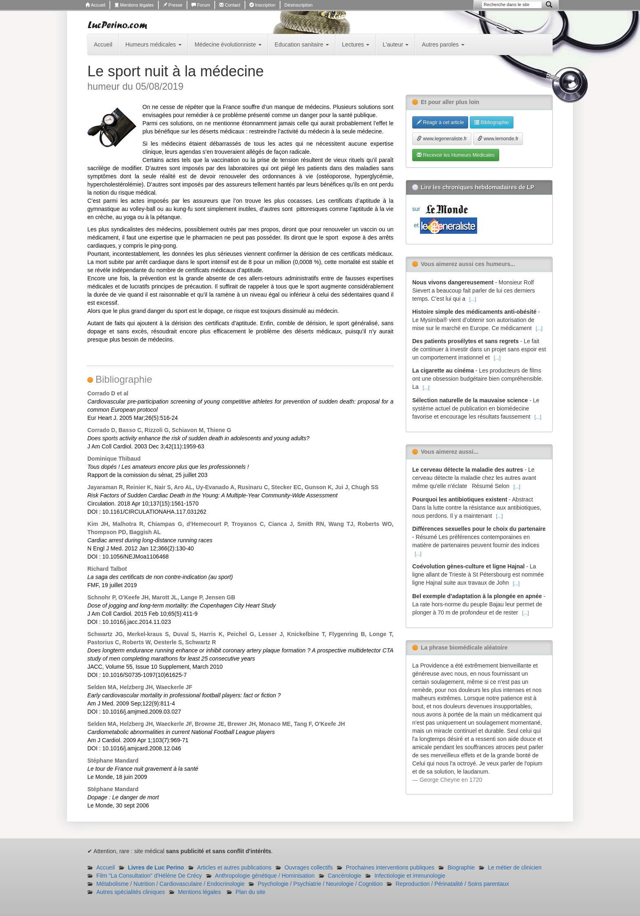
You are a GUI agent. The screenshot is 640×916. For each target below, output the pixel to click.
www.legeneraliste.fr (442, 139)
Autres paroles (443, 44)
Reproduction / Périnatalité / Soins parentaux (452, 884)
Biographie (461, 867)
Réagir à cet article (440, 122)
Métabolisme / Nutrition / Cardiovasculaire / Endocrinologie (170, 884)
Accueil (95, 4)
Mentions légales (134, 4)
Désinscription (298, 4)
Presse (172, 4)
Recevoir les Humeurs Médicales (456, 155)
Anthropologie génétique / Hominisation (265, 875)
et (444, 225)
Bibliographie (491, 122)
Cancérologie (345, 875)
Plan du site (250, 892)
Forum (200, 4)
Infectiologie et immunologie (409, 875)
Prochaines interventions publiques (390, 867)
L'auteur (395, 44)
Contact (229, 4)
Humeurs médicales (153, 44)
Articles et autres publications (234, 867)
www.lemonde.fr (498, 139)
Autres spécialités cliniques (130, 892)
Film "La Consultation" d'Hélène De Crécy (149, 875)
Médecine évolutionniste (228, 44)
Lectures (356, 44)
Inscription (262, 4)
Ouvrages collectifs (308, 867)
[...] (472, 299)
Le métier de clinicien (515, 867)
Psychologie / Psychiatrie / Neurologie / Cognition (320, 884)
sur (442, 209)
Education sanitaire (302, 44)
